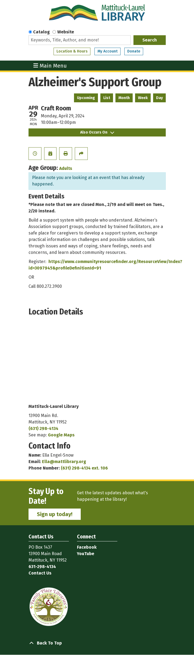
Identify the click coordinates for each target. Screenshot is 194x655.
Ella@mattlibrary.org (64, 461)
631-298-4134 (42, 566)
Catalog (41, 31)
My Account (107, 51)
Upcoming (86, 98)
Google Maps (61, 434)
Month (124, 98)
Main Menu (50, 65)
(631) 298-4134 (43, 428)
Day (159, 98)
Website (65, 31)
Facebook (87, 547)
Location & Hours (72, 51)
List (106, 98)
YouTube (85, 553)
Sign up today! (54, 514)
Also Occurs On (97, 132)
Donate (133, 51)
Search (149, 40)
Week (143, 98)
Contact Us (40, 573)
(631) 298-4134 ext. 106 (84, 468)
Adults (65, 168)
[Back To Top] (97, 643)
